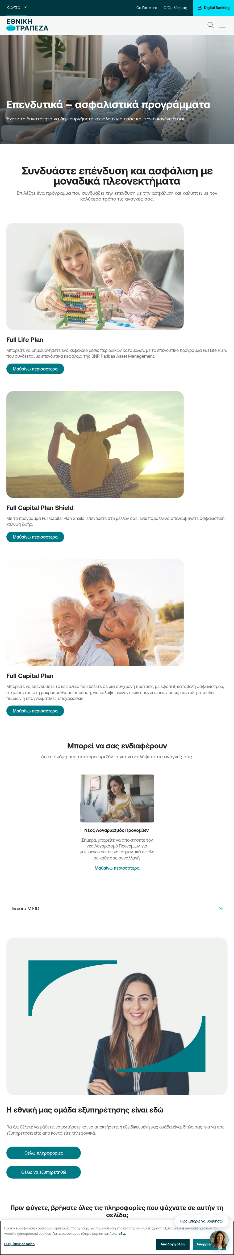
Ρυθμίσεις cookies (19, 1244)
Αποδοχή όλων (173, 1244)
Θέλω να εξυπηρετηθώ (43, 1172)
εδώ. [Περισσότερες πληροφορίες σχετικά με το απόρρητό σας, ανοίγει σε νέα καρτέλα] (122, 1233)
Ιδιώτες (16, 7)
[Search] (210, 25)
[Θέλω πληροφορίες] (43, 1153)
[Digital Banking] (213, 8)
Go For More (146, 8)
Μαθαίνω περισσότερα (35, 368)
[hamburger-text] (222, 25)
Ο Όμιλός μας (175, 8)
